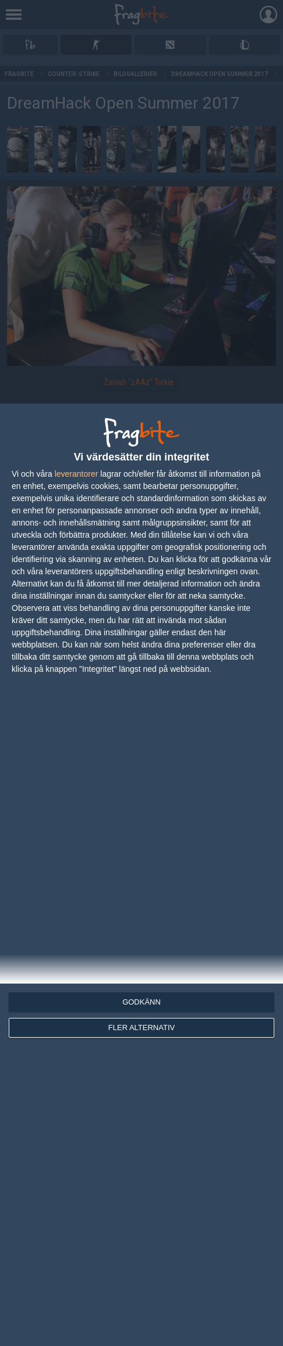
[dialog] (141, 875)
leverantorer (76, 474)
